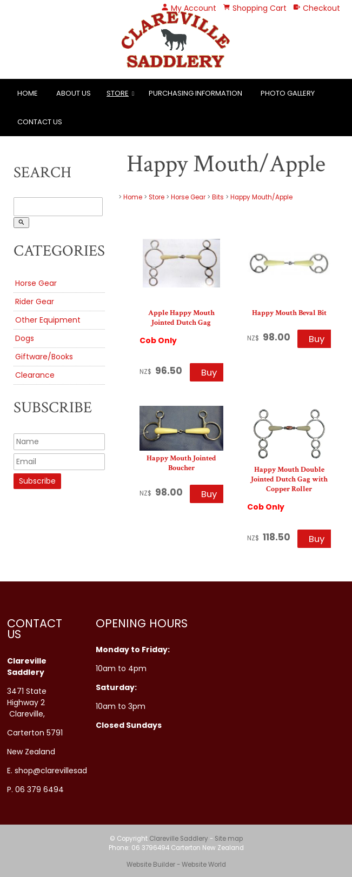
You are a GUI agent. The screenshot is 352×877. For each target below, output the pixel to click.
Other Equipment (48, 319)
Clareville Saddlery (178, 838)
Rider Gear (34, 301)
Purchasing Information (195, 93)
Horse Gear (36, 283)
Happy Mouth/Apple (261, 197)
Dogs (24, 338)
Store (118, 93)
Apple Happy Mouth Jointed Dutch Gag (181, 317)
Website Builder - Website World (176, 864)
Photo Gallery (288, 93)
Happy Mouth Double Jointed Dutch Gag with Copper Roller (289, 479)
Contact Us (39, 122)
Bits (218, 197)
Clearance (35, 375)
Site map (229, 838)
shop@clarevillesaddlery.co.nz (71, 770)
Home (27, 93)
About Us (73, 93)
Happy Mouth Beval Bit (289, 313)
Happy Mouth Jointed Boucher (181, 463)
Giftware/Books (44, 356)
